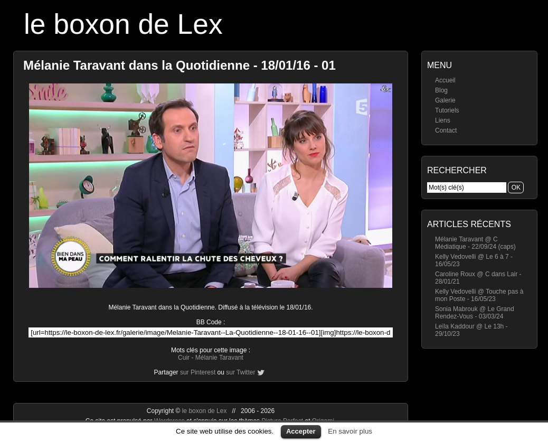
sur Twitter (240, 372)
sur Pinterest (197, 372)
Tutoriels (447, 110)
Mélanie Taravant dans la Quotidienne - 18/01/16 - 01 (179, 65)
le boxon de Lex (123, 24)
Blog (441, 90)
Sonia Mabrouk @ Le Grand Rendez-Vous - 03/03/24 (474, 312)
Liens (442, 120)
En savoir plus (350, 431)
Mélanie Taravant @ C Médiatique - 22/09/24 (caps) (475, 243)
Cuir (184, 357)
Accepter (301, 431)
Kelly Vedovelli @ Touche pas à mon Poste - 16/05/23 (479, 295)
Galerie (445, 100)
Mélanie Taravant (219, 357)
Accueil (445, 80)
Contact (446, 130)
